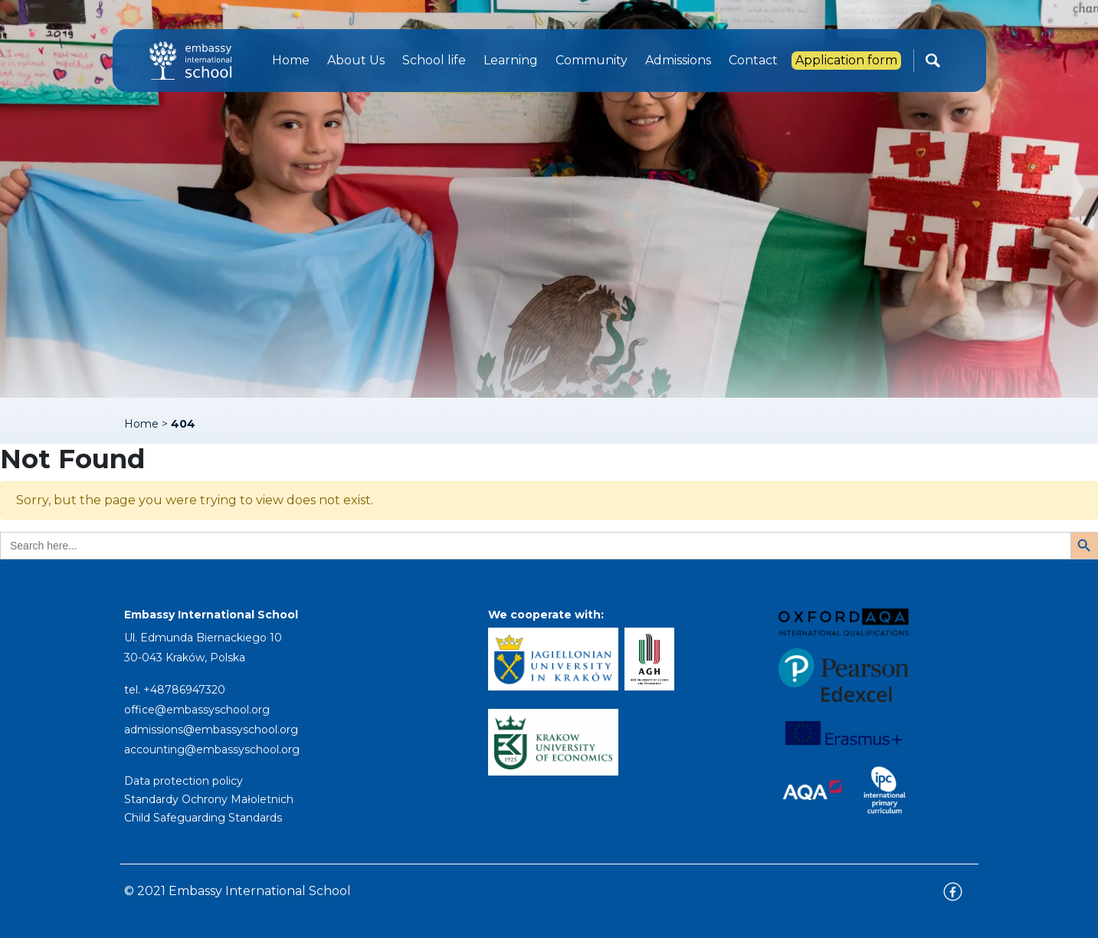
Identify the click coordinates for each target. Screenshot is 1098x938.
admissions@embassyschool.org (211, 729)
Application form (846, 60)
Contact (753, 60)
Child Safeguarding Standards (203, 818)
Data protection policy (183, 781)
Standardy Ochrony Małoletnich (208, 799)
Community (592, 60)
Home (291, 60)
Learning (510, 60)
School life (434, 60)
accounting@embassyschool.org (212, 749)
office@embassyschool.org (197, 710)
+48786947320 (184, 690)
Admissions (678, 60)
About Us (356, 60)
